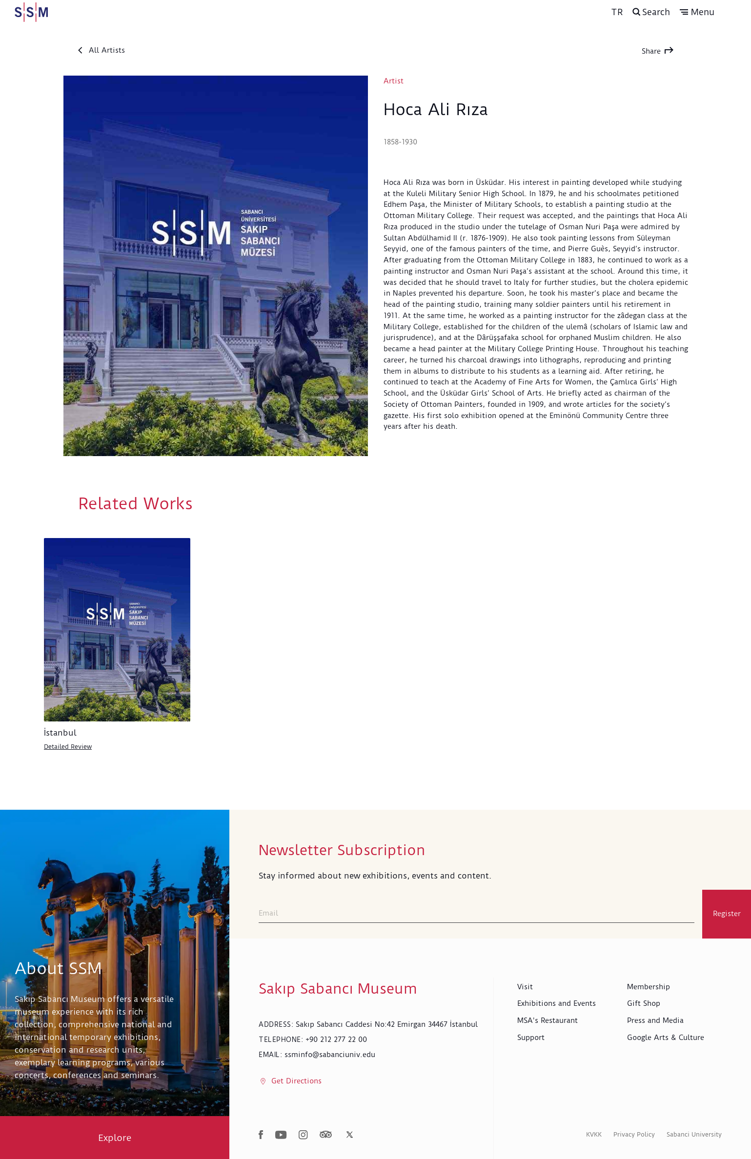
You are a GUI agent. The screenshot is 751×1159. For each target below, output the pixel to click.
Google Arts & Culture (665, 1037)
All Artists (101, 50)
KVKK (594, 1134)
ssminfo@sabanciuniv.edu (329, 1054)
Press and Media (655, 1020)
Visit (525, 986)
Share (657, 51)
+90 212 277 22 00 (336, 1039)
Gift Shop (643, 1003)
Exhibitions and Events (556, 1003)
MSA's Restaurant (547, 1020)
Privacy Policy (634, 1134)
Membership (648, 986)
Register (727, 913)
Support (531, 1037)
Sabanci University (694, 1134)
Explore (115, 1137)
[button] (714, 12)
